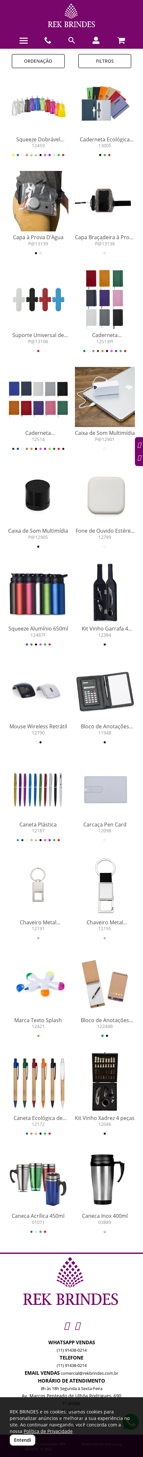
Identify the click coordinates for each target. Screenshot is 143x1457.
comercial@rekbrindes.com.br (89, 1373)
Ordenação (38, 61)
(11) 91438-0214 (72, 1350)
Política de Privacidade (48, 1431)
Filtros (105, 61)
